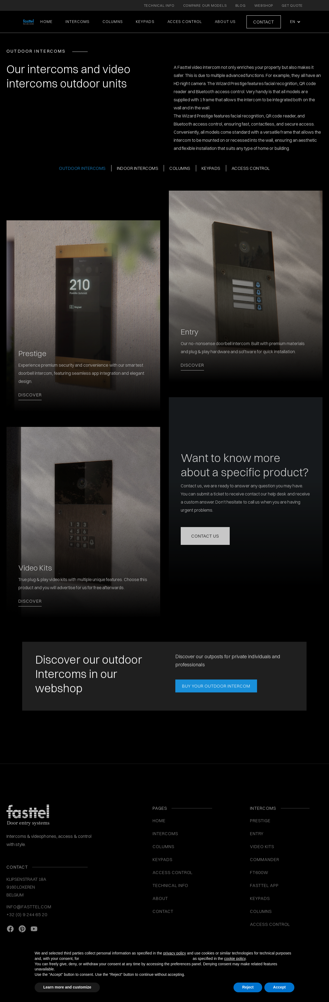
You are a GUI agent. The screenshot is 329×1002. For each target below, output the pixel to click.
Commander (264, 859)
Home (46, 21)
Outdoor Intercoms (82, 168)
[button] (295, 22)
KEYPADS (145, 21)
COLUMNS (113, 21)
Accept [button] (279, 987)
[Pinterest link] (22, 929)
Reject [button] (248, 987)
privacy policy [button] (174, 953)
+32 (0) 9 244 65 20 (26, 914)
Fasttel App (264, 885)
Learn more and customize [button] (67, 987)
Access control (251, 168)
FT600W (259, 872)
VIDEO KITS (262, 846)
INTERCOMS (165, 833)
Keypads (211, 168)
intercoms (77, 21)
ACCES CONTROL (184, 21)
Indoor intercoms (138, 168)
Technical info (170, 885)
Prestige (260, 820)
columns (179, 168)
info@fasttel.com (28, 906)
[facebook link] (10, 929)
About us (225, 21)
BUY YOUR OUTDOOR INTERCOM (216, 687)
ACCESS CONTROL (173, 872)
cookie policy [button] (234, 958)
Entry (257, 833)
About (160, 898)
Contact (263, 22)
